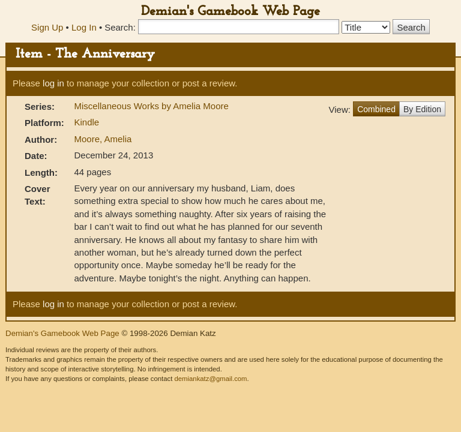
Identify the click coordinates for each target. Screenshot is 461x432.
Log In (84, 27)
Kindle (86, 122)
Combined (376, 109)
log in (53, 83)
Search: (120, 27)
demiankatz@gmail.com (210, 378)
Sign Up (47, 27)
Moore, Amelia (102, 139)
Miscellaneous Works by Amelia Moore (151, 106)
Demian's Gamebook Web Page (230, 12)
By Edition (422, 109)
